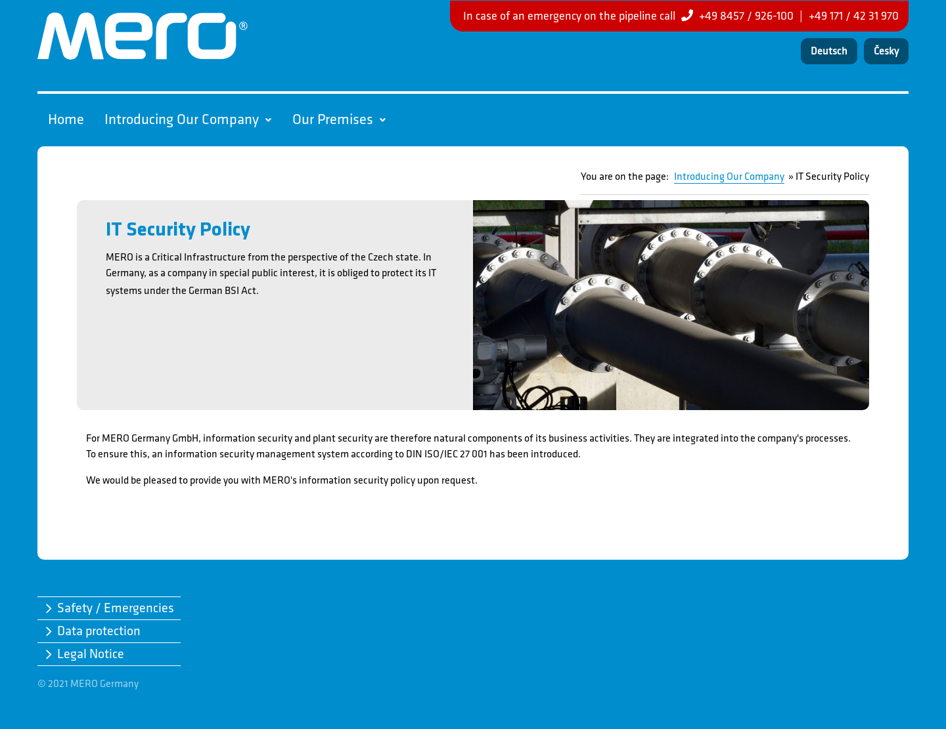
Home (66, 120)
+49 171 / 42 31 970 (854, 16)
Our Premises (339, 120)
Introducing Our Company (187, 120)
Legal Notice (90, 654)
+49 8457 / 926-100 (746, 16)
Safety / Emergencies (115, 608)
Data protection (99, 631)
